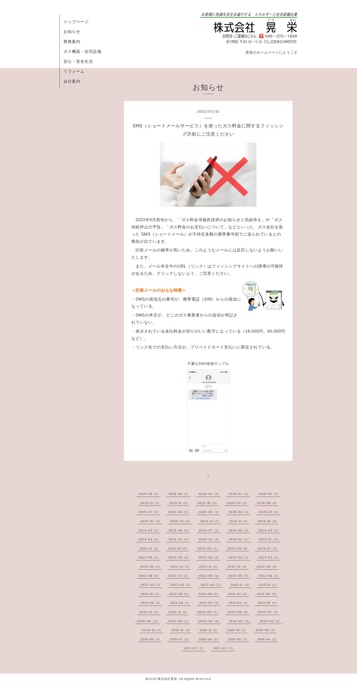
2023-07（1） (268, 548)
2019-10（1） (237, 630)
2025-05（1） (209, 512)
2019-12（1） (181, 630)
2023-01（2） (151, 566)
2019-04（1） (267, 639)
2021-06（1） (267, 594)
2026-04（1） (179, 494)
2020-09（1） (208, 612)
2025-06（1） (179, 512)
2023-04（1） (209, 557)
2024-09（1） (149, 530)
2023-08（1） (238, 548)
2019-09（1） (266, 630)
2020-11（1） (178, 612)
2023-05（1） (179, 557)
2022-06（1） (209, 576)
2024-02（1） (209, 539)
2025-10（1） (207, 503)
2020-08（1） (238, 612)
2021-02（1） (238, 603)
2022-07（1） (179, 576)
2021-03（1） (209, 603)
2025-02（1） (151, 521)
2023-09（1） (208, 548)
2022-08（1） (149, 576)
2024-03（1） (179, 539)
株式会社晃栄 (167, 679)
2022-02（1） (181, 584)
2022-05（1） (239, 576)
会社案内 (71, 81)
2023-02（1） (269, 557)
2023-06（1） (149, 557)
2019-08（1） (150, 639)
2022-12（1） (180, 566)
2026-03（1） (209, 494)
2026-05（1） (149, 494)
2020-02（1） (271, 621)
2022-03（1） (151, 584)
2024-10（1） (267, 521)
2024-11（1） (239, 521)
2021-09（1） (179, 594)
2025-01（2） (181, 521)
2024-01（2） (239, 539)
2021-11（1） (268, 584)
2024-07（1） (209, 530)
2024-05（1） (269, 530)
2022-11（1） (209, 566)
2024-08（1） (179, 530)
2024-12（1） (210, 521)
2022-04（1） (269, 576)
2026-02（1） (239, 494)
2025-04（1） (239, 512)
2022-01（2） (211, 584)
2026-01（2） (269, 494)
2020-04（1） (209, 621)
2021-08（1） (209, 594)
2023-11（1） (150, 548)
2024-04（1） (149, 539)
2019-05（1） (238, 639)
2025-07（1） (149, 512)
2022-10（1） (237, 566)
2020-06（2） (148, 621)
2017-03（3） (224, 648)
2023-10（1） (178, 548)
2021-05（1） (151, 603)
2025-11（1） (179, 503)
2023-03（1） (239, 557)
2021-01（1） (268, 603)
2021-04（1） (180, 603)
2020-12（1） (149, 612)
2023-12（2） (269, 539)
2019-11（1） (209, 630)
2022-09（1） (267, 566)
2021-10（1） (151, 594)
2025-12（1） (150, 503)
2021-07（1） (238, 594)
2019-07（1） (180, 639)
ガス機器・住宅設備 (82, 51)
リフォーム (74, 71)
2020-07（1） (268, 612)
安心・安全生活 (78, 61)
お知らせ (71, 31)
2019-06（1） (209, 639)
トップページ (76, 21)
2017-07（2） (194, 648)
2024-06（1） (239, 530)
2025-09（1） (237, 503)
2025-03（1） (269, 512)
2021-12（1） (241, 584)
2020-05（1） (179, 621)
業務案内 (71, 41)
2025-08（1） (267, 503)
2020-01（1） (152, 630)
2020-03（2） (240, 621)
